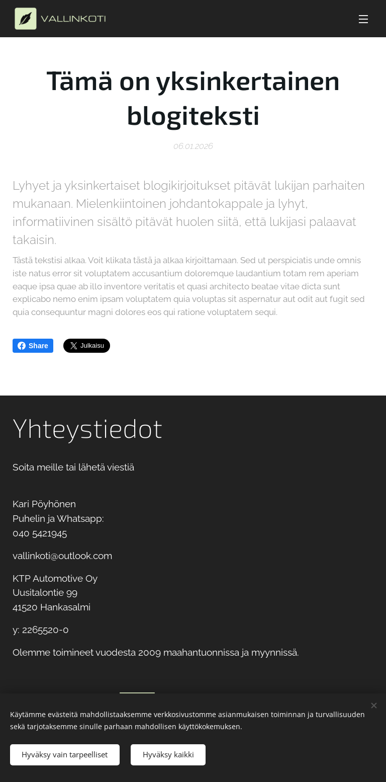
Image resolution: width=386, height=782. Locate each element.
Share (33, 346)
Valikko (363, 19)
